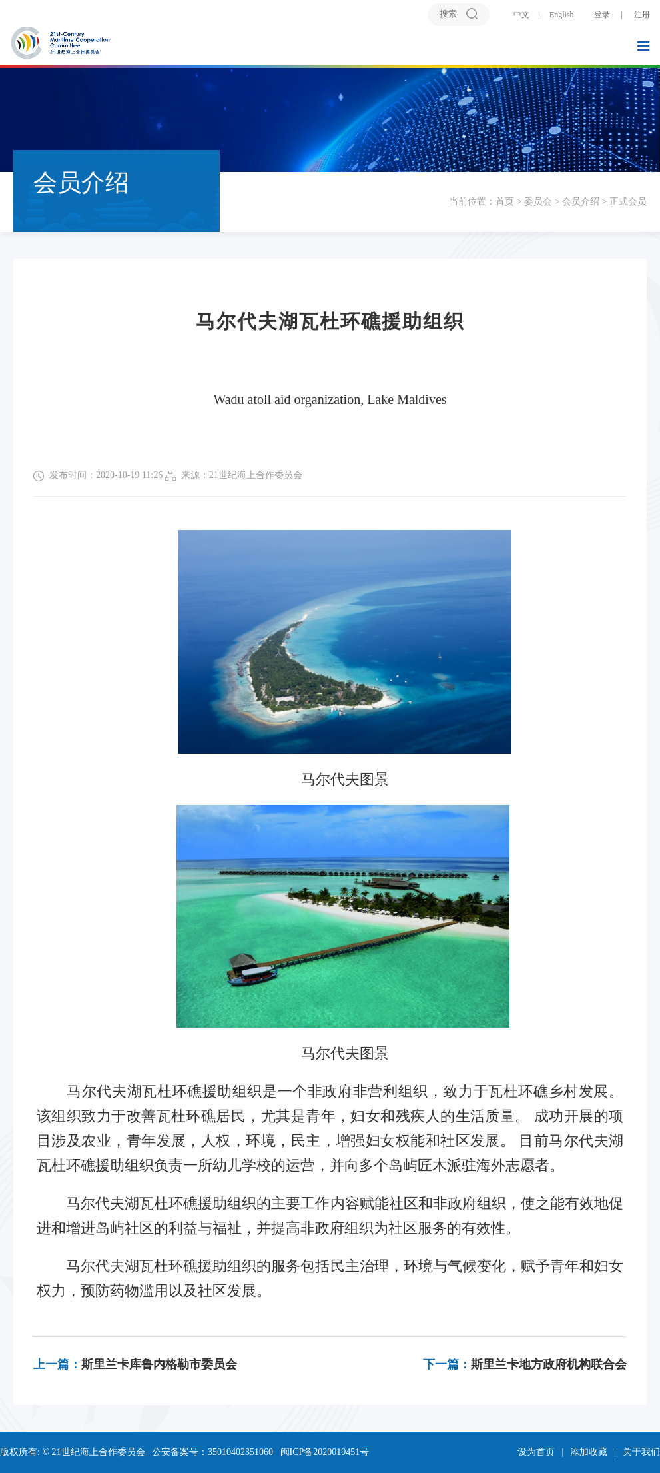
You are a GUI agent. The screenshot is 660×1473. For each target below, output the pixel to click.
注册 (642, 14)
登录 (602, 14)
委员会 (538, 202)
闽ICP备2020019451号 (325, 1452)
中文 (521, 14)
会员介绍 (580, 202)
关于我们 (641, 1452)
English (561, 14)
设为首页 (536, 1452)
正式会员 (628, 202)
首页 (504, 202)
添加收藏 (588, 1452)
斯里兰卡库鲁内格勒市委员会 (135, 1364)
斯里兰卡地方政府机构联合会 (525, 1364)
